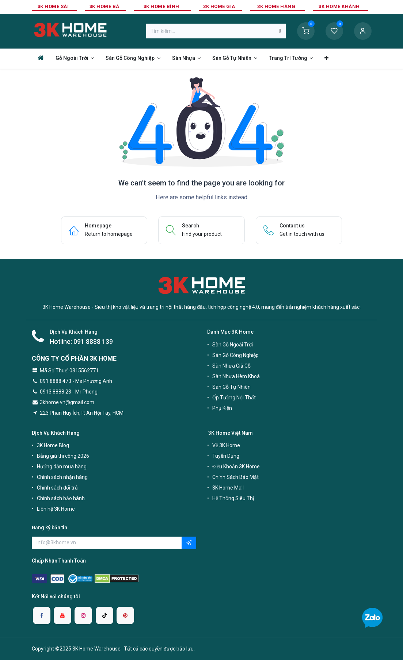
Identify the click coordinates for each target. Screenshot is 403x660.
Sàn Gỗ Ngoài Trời (232, 345)
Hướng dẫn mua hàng (62, 466)
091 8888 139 (93, 341)
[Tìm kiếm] (279, 31)
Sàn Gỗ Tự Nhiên (231, 387)
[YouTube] (62, 615)
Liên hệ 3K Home (56, 509)
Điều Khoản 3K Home (236, 466)
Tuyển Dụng (225, 456)
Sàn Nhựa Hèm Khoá (236, 376)
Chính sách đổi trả (57, 488)
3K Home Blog (53, 445)
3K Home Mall (228, 488)
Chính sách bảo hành (61, 498)
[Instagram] (83, 615)
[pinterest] (125, 615)
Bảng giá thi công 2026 (63, 456)
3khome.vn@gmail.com (67, 402)
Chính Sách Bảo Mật (235, 477)
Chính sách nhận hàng (62, 477)
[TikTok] (104, 615)
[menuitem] (41, 58)
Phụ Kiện (222, 408)
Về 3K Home (226, 445)
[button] (189, 543)
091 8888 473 (55, 381)
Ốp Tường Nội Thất (234, 397)
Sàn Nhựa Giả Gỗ (231, 366)
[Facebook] (41, 615)
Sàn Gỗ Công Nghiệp (235, 355)
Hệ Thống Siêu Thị (233, 498)
